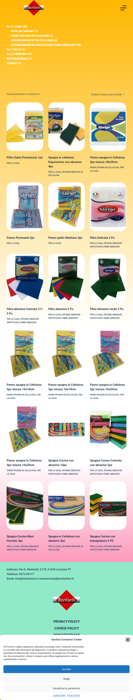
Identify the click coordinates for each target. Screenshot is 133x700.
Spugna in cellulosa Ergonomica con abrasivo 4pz (65, 162)
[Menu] (123, 8)
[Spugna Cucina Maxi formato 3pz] (25, 505)
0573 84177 (26, 574)
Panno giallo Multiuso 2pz (65, 237)
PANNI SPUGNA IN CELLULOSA (104, 167)
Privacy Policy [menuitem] (66, 621)
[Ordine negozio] (107, 94)
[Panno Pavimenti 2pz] (25, 206)
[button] (128, 639)
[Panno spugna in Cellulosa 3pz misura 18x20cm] (108, 126)
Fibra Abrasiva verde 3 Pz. (107, 309)
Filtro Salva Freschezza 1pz (25, 157)
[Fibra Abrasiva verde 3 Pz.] (108, 278)
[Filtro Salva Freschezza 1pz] (25, 126)
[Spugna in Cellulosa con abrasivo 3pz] (66, 505)
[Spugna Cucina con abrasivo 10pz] (66, 429)
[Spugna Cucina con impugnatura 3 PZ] (108, 505)
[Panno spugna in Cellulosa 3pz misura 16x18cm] (66, 354)
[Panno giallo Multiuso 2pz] (66, 206)
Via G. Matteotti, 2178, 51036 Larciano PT (45, 569)
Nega (66, 678)
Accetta (66, 669)
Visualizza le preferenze (66, 688)
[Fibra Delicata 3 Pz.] (108, 206)
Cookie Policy (59, 695)
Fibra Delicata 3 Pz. (102, 237)
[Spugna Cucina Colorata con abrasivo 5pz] (108, 429)
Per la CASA (13, 163)
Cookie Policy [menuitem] (66, 628)
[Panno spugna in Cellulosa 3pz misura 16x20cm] (25, 429)
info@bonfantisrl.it (26, 578)
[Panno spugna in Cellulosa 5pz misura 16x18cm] (25, 354)
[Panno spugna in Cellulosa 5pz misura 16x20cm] (108, 354)
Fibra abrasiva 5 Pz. (61, 309)
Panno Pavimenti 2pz (20, 237)
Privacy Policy (73, 695)
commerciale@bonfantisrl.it (56, 578)
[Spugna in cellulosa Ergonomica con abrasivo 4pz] (66, 126)
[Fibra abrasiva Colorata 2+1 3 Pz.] (25, 278)
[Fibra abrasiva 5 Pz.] (66, 278)
